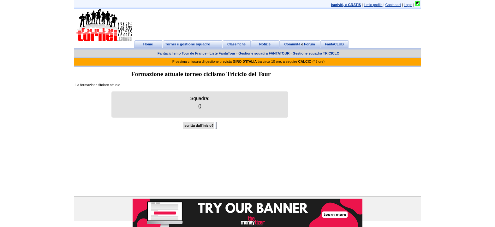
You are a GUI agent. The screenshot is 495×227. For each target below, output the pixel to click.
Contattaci (393, 5)
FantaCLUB (334, 44)
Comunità (292, 44)
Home (148, 44)
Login (408, 5)
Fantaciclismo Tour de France (182, 53)
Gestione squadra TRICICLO (316, 53)
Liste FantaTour (223, 53)
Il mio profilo (373, 5)
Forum (309, 44)
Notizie (265, 44)
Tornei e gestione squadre (187, 44)
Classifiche (236, 44)
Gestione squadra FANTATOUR (263, 53)
